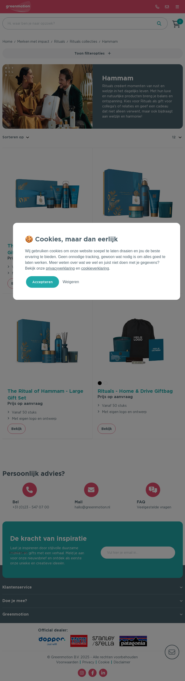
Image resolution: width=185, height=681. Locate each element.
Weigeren (71, 282)
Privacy (88, 662)
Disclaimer (121, 662)
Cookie (104, 662)
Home (7, 41)
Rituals (59, 41)
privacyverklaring (60, 268)
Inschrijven (154, 553)
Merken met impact (33, 41)
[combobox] (77, 23)
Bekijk (16, 428)
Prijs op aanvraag (25, 403)
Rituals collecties (83, 41)
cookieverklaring (95, 268)
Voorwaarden (67, 662)
